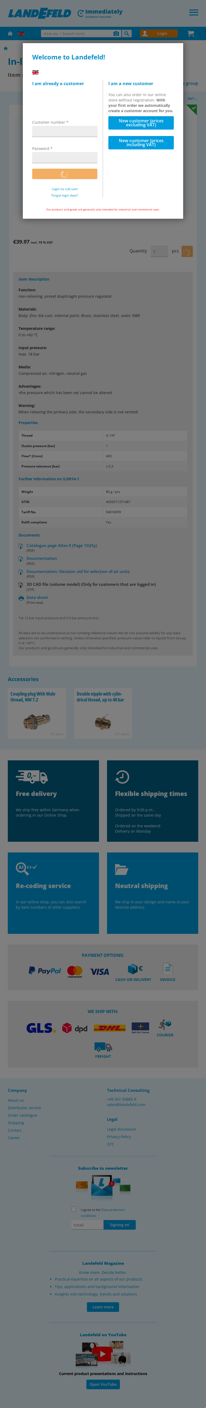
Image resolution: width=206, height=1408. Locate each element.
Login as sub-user (65, 189)
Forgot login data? (65, 195)
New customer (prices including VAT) (141, 143)
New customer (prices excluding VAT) (141, 123)
